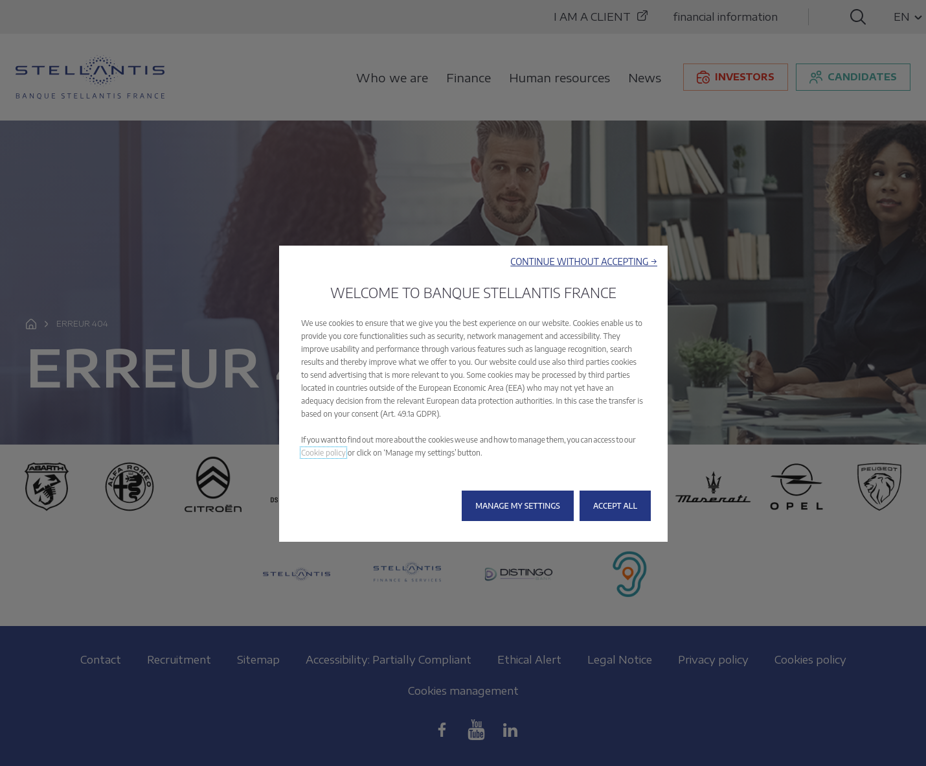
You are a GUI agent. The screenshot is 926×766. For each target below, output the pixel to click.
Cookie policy (323, 453)
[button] (583, 261)
